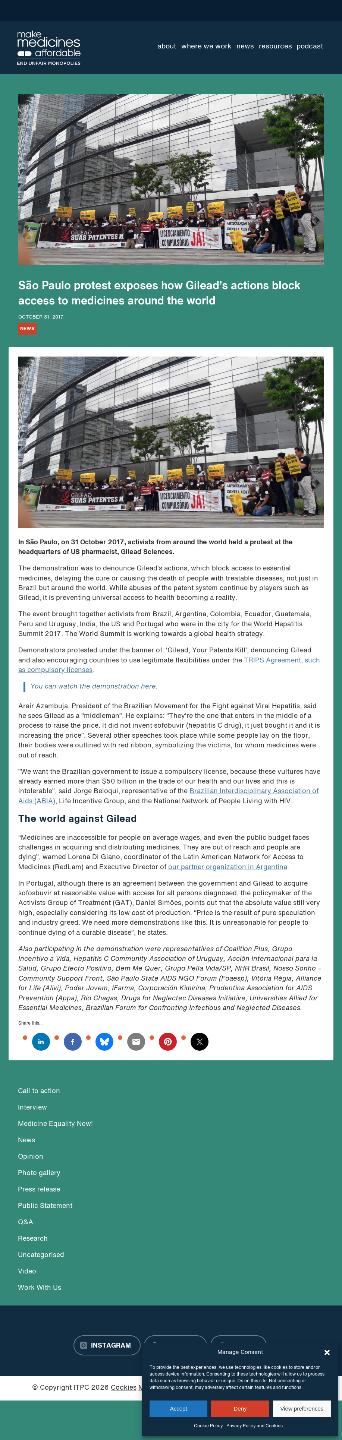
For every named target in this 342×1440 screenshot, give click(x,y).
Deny (240, 1408)
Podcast (309, 46)
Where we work (206, 46)
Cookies (124, 1388)
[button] (327, 1352)
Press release (39, 1190)
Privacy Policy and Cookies (254, 1426)
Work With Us (39, 1288)
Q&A (25, 1222)
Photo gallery (39, 1173)
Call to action (39, 1091)
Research (33, 1239)
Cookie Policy (208, 1426)
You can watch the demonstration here (93, 687)
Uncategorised (41, 1255)
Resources (275, 46)
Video (27, 1272)
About (166, 46)
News (245, 46)
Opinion (30, 1157)
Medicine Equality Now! (55, 1124)
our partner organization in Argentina (227, 867)
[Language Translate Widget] (298, 10)
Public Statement (45, 1206)
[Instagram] (107, 1345)
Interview (32, 1108)
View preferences (302, 1408)
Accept (178, 1408)
